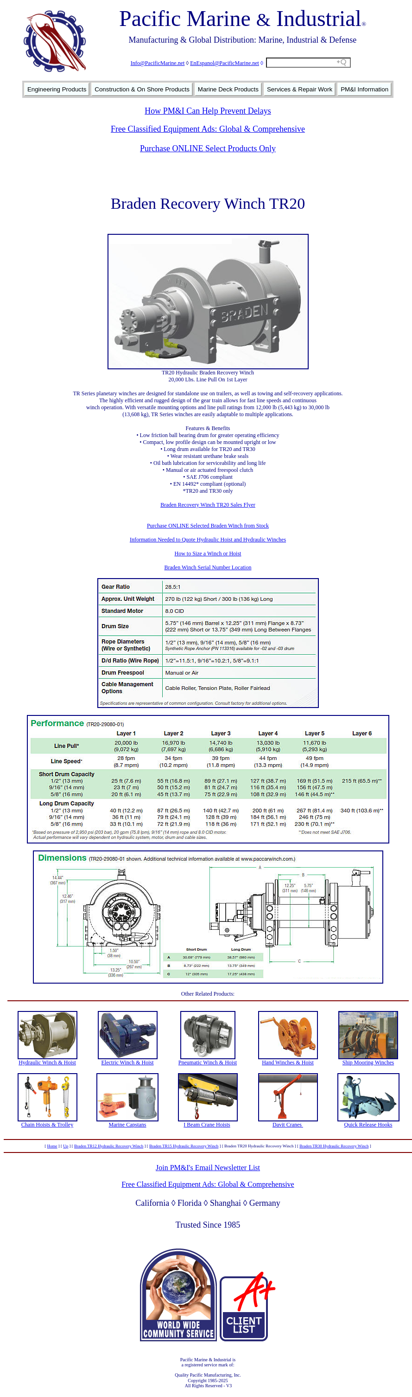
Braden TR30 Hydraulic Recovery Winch (333, 1146)
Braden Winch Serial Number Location (208, 567)
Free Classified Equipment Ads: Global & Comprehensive (208, 129)
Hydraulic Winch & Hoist (47, 1062)
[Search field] (308, 63)
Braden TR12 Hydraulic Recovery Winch (108, 1146)
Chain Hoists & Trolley (47, 1124)
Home (52, 1146)
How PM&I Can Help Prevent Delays (208, 111)
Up (65, 1146)
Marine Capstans (127, 1124)
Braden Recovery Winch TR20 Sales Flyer (207, 505)
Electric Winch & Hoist (127, 1062)
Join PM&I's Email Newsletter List (208, 1168)
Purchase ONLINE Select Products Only (208, 148)
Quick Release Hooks (368, 1124)
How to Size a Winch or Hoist (208, 553)
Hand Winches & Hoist (288, 1062)
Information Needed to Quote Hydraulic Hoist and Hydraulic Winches (208, 539)
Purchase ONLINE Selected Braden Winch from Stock (208, 525)
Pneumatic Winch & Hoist (207, 1062)
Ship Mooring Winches (368, 1062)
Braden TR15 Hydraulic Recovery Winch (183, 1146)
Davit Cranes (288, 1124)
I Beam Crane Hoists (207, 1124)
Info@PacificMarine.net (158, 63)
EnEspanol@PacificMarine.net (224, 63)
